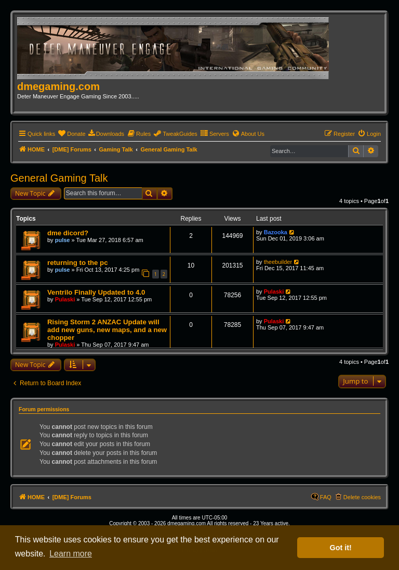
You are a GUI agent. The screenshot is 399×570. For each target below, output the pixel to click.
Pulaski (65, 299)
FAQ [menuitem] (325, 497)
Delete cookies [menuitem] (362, 497)
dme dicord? (67, 233)
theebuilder (278, 262)
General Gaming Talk (59, 178)
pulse (62, 240)
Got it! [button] (341, 547)
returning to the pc (77, 263)
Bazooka (275, 232)
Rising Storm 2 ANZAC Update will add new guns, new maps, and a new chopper (107, 329)
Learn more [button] (70, 553)
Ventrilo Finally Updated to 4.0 (96, 292)
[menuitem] (71, 134)
